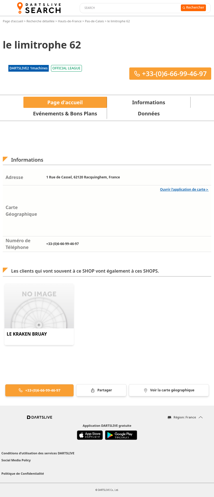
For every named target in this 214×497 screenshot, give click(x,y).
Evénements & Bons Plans (65, 113)
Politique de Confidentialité (22, 473)
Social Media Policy (16, 460)
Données (149, 113)
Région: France (185, 417)
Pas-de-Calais (94, 21)
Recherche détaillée (40, 21)
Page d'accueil (13, 21)
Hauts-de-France (70, 21)
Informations (148, 102)
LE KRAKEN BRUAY (27, 334)
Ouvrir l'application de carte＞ (184, 189)
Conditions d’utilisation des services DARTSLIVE (37, 453)
